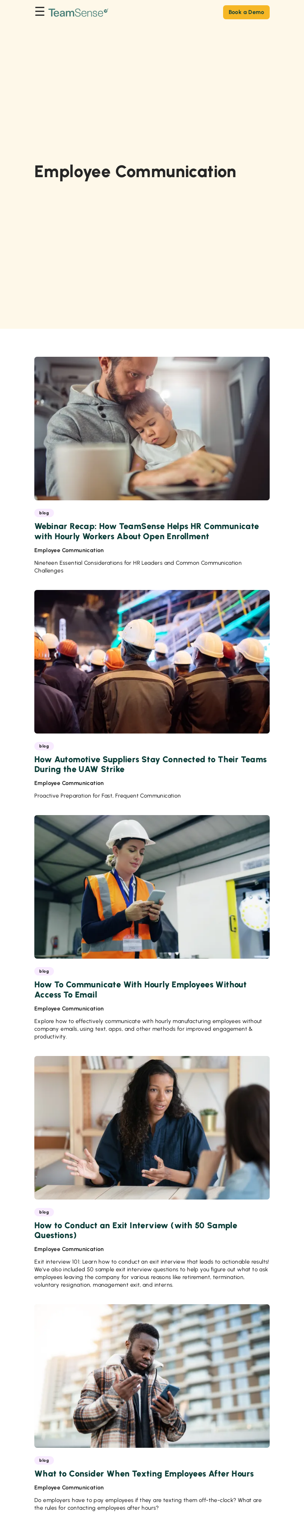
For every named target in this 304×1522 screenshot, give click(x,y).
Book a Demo (246, 12)
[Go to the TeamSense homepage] (78, 12)
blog (44, 512)
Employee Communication (69, 550)
